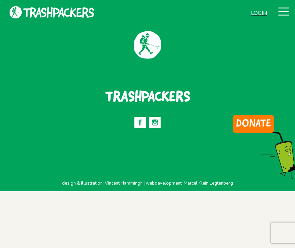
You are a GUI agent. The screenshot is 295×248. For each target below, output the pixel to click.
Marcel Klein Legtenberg (208, 183)
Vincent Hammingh (124, 183)
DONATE (253, 124)
